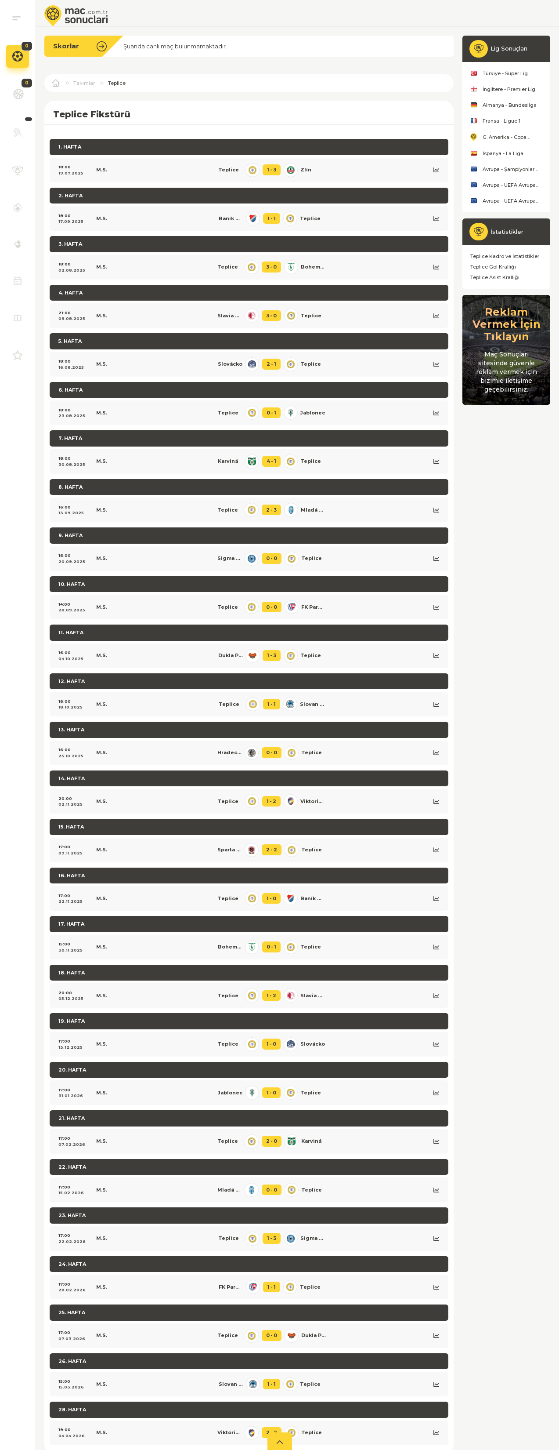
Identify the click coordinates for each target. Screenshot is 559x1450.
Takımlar (84, 83)
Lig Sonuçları (508, 48)
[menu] (16, 18)
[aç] (279, 1441)
